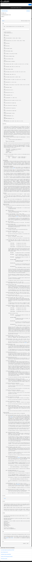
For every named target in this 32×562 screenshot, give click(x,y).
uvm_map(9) (18, 484)
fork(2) (25, 342)
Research (28, 10)
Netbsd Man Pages (4, 10)
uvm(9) (17, 216)
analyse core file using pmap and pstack (6, 556)
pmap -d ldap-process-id (4, 552)
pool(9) (19, 457)
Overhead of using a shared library (6, 554)
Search (30, 4)
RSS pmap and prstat (4, 558)
